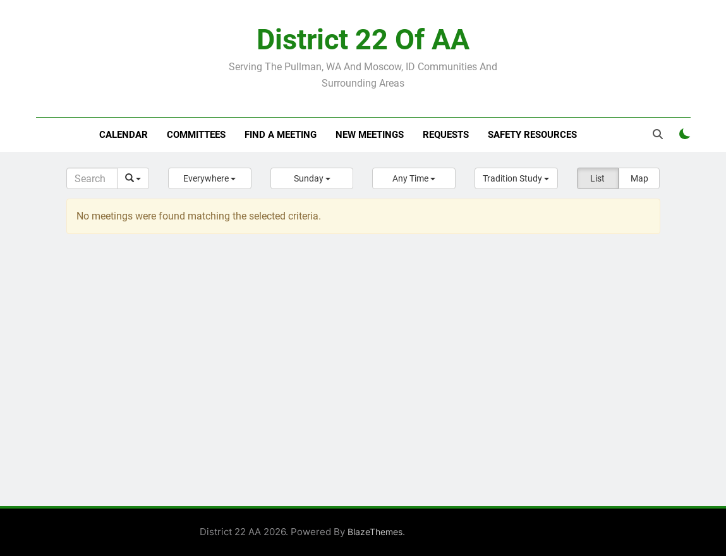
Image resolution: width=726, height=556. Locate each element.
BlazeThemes (375, 531)
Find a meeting (281, 134)
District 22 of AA (363, 39)
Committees (196, 134)
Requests (446, 134)
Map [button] (639, 178)
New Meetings (370, 134)
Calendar (123, 134)
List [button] (597, 178)
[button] (209, 178)
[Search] (92, 178)
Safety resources (532, 134)
